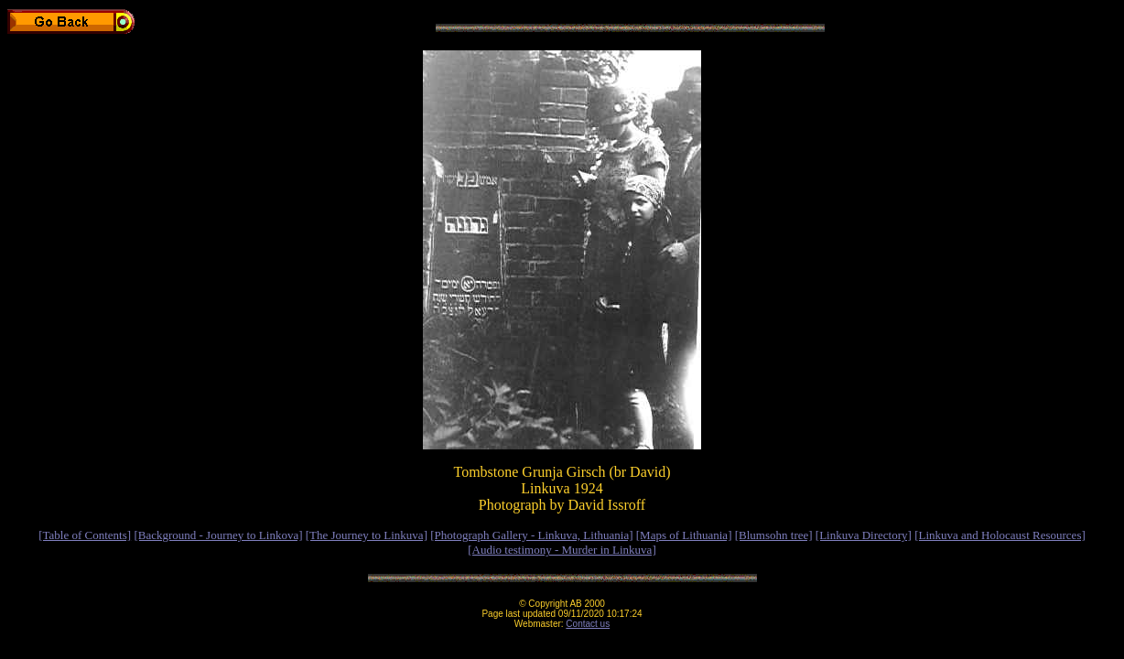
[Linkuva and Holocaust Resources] (1000, 535)
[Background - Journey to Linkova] (218, 535)
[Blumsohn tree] (774, 535)
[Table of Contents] (84, 535)
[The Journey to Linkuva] (366, 535)
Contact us (588, 624)
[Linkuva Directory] (864, 535)
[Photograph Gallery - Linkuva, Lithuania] (531, 535)
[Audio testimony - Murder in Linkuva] (561, 549)
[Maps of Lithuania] (684, 535)
